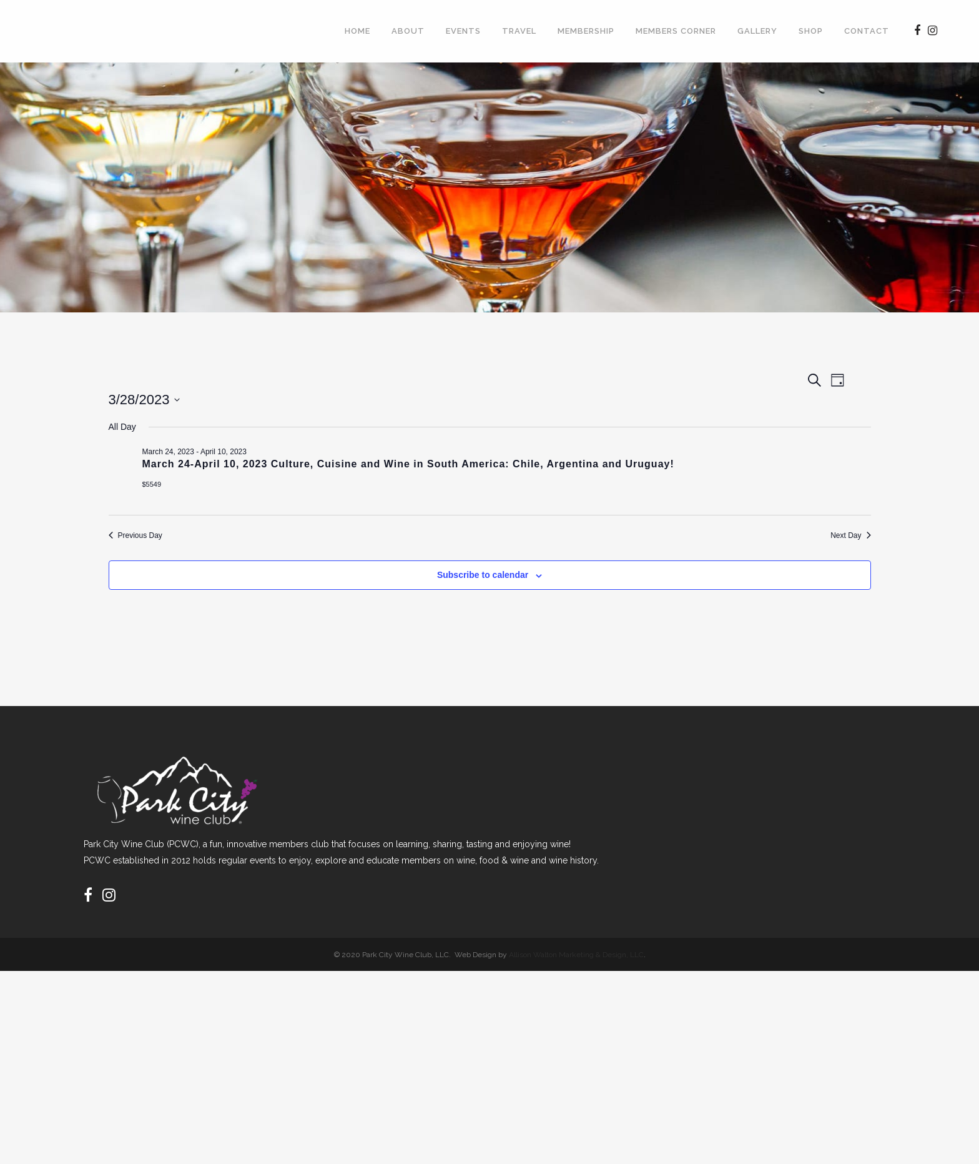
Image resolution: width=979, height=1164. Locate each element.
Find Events (704, 411)
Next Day (828, 721)
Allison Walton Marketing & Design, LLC (576, 1147)
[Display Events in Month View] (797, 411)
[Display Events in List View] (764, 411)
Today (191, 463)
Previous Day (159, 721)
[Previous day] (129, 464)
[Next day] (154, 464)
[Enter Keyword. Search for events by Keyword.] (395, 411)
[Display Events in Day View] (833, 411)
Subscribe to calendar (784, 764)
